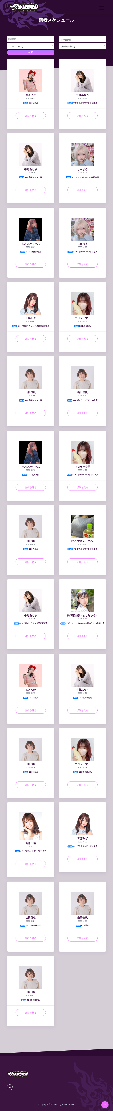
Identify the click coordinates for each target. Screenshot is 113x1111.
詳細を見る (30, 115)
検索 (30, 52)
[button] (101, 7)
